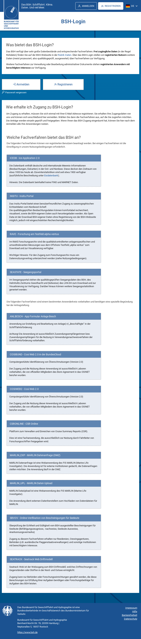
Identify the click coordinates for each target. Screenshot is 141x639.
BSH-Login (73, 21)
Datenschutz (130, 618)
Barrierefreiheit (129, 615)
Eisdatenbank (51, 175)
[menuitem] (86, 6)
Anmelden (21, 84)
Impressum (131, 607)
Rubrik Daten (64, 55)
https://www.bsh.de (27, 632)
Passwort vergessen (14, 92)
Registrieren (63, 84)
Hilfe (134, 611)
